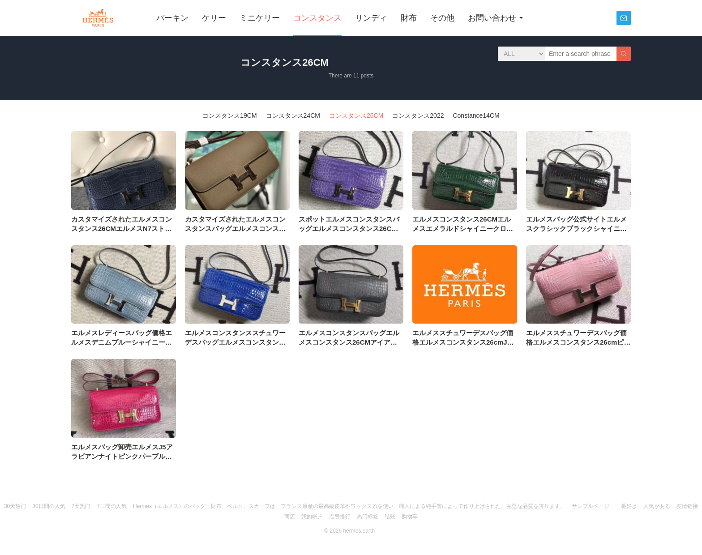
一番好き (626, 506)
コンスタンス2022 (418, 115)
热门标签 (367, 516)
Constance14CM (476, 115)
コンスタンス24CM (293, 115)
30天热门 (15, 506)
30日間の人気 (48, 506)
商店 (289, 516)
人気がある (656, 506)
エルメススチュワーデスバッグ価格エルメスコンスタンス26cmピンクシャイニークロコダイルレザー (578, 342)
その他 (442, 17)
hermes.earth (359, 531)
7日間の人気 (112, 506)
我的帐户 (312, 516)
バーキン (172, 17)
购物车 (410, 516)
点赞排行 (340, 516)
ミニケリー (260, 17)
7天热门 (81, 506)
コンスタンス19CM (229, 115)
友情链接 (687, 506)
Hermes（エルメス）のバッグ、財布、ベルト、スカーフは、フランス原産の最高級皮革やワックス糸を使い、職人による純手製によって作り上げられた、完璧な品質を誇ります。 (349, 506)
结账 (390, 516)
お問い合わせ (492, 17)
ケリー (214, 17)
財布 (409, 17)
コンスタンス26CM (356, 115)
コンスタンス (317, 17)
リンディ (371, 17)
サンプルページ (590, 506)
